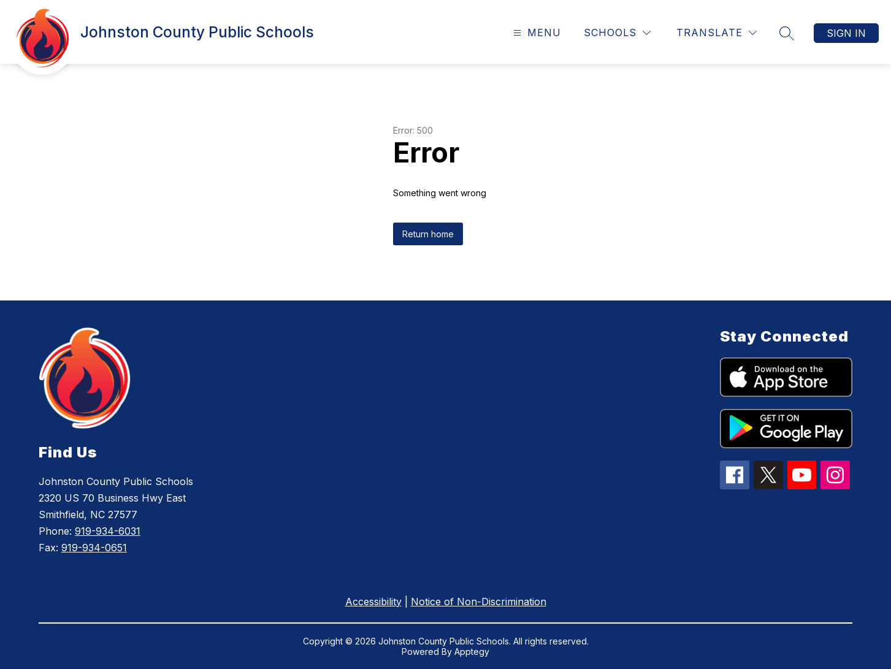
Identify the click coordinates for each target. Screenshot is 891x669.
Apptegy (471, 651)
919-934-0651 (94, 547)
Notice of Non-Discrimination (478, 601)
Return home (428, 234)
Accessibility (373, 601)
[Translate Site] (716, 32)
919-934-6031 (107, 531)
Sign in (846, 33)
